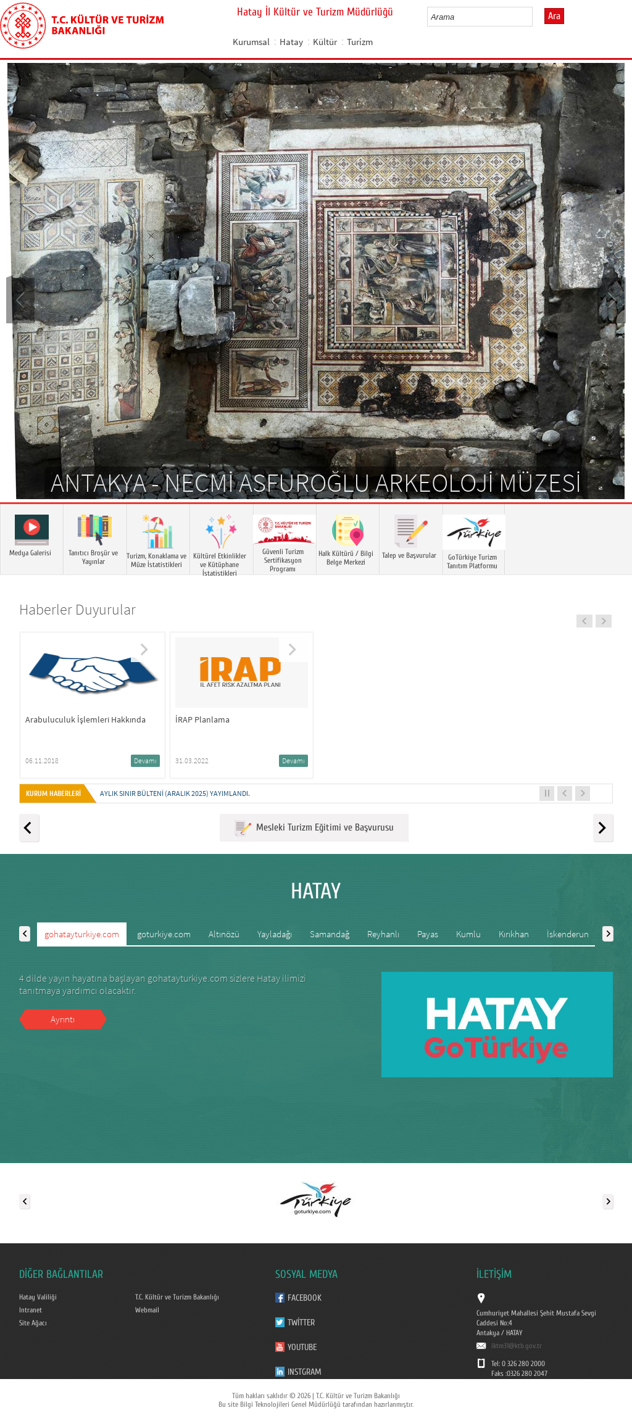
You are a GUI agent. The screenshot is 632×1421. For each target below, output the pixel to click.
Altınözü (224, 934)
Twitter (301, 1322)
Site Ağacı (33, 1323)
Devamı (145, 760)
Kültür (325, 42)
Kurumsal (251, 42)
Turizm (360, 42)
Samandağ (329, 934)
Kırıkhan (514, 934)
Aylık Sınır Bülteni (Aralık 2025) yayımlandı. (175, 793)
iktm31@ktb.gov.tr (516, 1345)
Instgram (305, 1372)
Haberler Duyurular (77, 609)
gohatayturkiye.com (81, 934)
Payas (427, 934)
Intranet (30, 1310)
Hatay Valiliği (38, 1297)
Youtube (302, 1347)
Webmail (147, 1310)
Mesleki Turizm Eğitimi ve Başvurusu (314, 828)
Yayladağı (274, 934)
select (536, 16)
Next (610, 299)
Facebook (305, 1298)
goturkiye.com (164, 934)
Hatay (291, 42)
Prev (21, 299)
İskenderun (568, 934)
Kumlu (468, 934)
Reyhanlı (383, 934)
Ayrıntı (63, 1019)
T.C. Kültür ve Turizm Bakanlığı (177, 1297)
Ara (554, 16)
